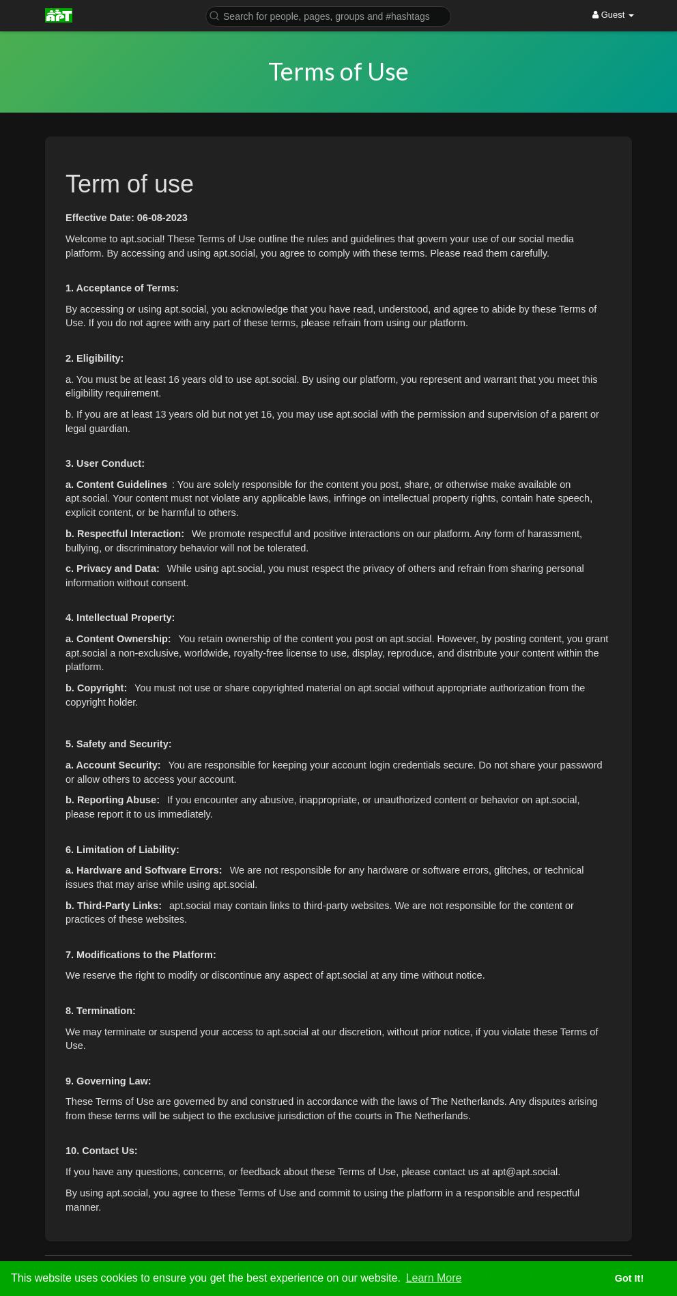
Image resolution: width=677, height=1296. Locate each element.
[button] (328, 15)
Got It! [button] (629, 1278)
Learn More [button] (434, 1278)
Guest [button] (613, 15)
